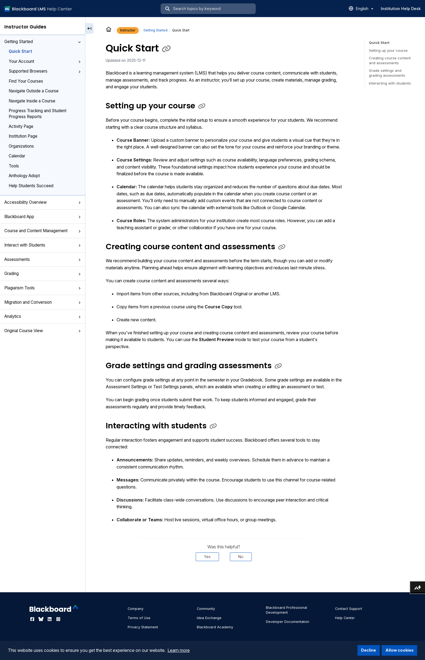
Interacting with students (390, 83)
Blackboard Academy (215, 627)
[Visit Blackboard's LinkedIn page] (50, 619)
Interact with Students (42, 245)
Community (206, 609)
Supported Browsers (45, 71)
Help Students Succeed (31, 185)
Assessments (42, 259)
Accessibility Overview (42, 202)
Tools (14, 166)
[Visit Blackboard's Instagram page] (58, 619)
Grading (42, 273)
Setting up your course (388, 50)
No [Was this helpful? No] (240, 556)
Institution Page (23, 136)
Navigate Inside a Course (32, 100)
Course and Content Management (42, 230)
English (364, 8)
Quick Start (20, 51)
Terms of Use (139, 618)
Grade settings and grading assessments (387, 72)
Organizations (21, 146)
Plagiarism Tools (42, 287)
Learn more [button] (179, 650)
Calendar (17, 155)
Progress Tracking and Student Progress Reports (37, 113)
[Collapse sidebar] (89, 28)
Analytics (42, 316)
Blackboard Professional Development (286, 610)
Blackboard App (42, 216)
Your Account (45, 61)
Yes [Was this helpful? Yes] (207, 556)
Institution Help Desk (401, 8)
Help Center (345, 618)
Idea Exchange (209, 618)
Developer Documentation (287, 622)
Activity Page (21, 126)
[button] (79, 42)
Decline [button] (368, 650)
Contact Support (348, 609)
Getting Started (42, 41)
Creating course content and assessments (390, 60)
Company (135, 609)
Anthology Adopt (24, 175)
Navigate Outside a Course (34, 90)
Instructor (128, 30)
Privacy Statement (143, 627)
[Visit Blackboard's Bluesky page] (41, 619)
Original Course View (42, 330)
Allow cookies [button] (399, 650)
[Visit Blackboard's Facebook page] (33, 619)
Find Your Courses (26, 81)
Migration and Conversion (42, 302)
